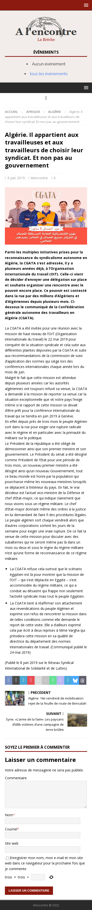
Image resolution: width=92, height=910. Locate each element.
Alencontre (39, 178)
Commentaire (16, 778)
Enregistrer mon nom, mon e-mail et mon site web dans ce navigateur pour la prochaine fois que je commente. (45, 863)
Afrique (33, 111)
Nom (9, 815)
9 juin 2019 (16, 178)
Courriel (11, 829)
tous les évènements (49, 73)
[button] (85, 5)
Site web (11, 843)
